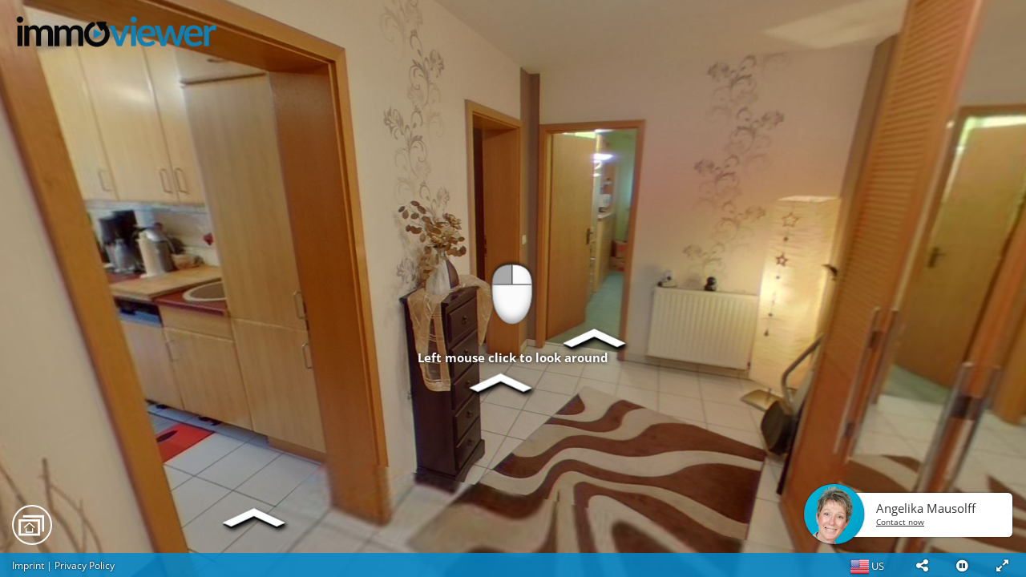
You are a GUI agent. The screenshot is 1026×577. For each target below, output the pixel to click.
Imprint (28, 565)
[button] (922, 565)
